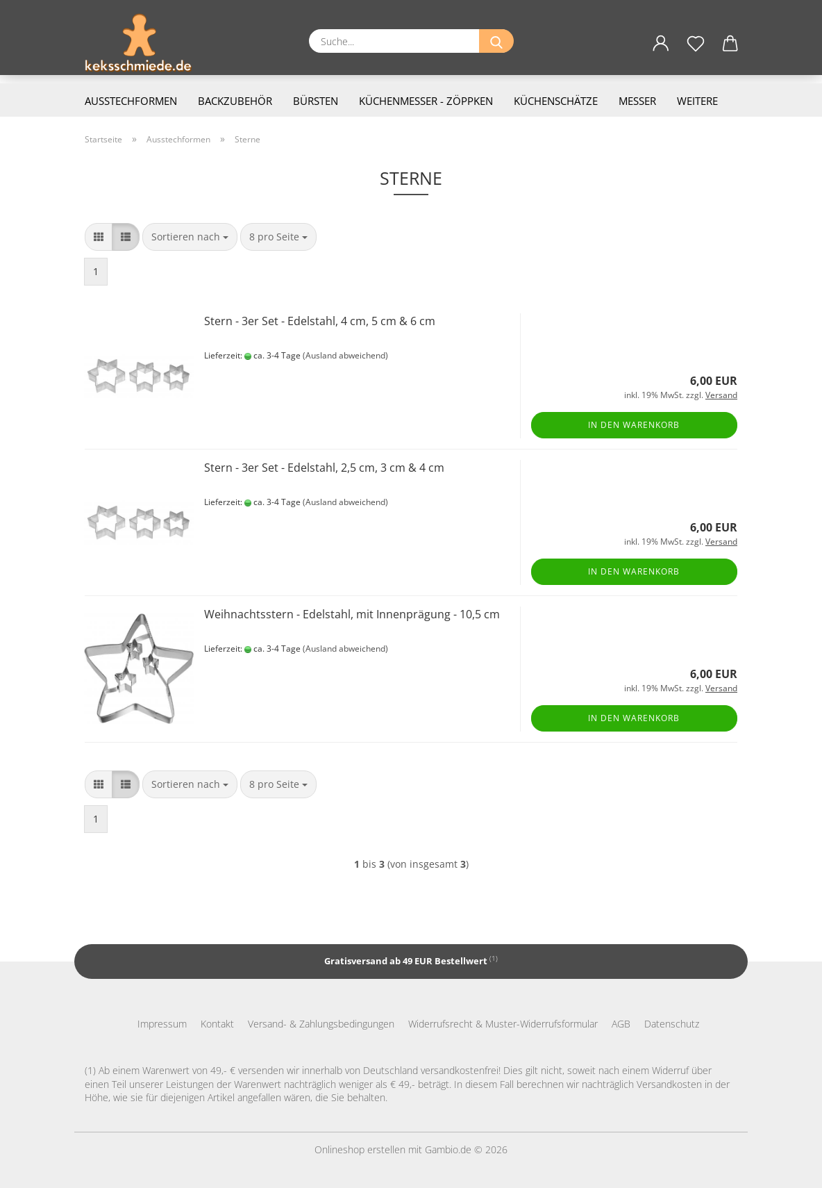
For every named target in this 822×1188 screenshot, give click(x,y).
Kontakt (217, 1023)
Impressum (162, 1023)
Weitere (697, 101)
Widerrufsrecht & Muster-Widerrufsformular (503, 1023)
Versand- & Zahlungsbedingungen (321, 1023)
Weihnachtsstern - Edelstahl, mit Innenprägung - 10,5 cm (352, 614)
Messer (637, 101)
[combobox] (189, 237)
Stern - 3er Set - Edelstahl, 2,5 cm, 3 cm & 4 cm (324, 467)
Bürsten (315, 101)
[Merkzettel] (695, 51)
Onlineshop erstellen (359, 1149)
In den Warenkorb (634, 425)
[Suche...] (496, 41)
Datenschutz (671, 1023)
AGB (621, 1023)
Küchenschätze (556, 101)
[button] (661, 51)
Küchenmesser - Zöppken (426, 101)
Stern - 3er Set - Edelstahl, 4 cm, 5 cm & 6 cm (319, 321)
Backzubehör (235, 101)
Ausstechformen (131, 101)
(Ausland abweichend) (345, 355)
